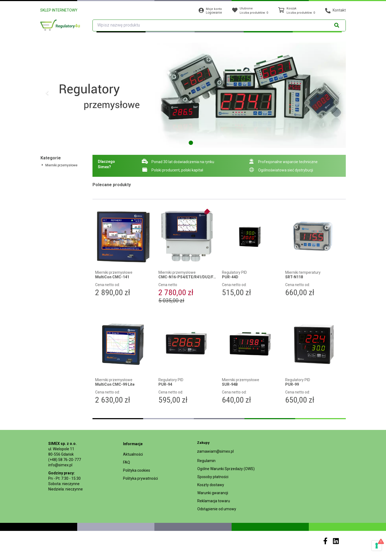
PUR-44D (230, 277)
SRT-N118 (294, 277)
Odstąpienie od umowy (216, 509)
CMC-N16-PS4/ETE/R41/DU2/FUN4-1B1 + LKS (187, 277)
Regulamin (206, 461)
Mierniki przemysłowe (61, 165)
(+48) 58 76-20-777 (64, 460)
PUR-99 (292, 384)
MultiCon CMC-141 (112, 277)
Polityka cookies (136, 470)
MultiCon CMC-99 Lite (115, 384)
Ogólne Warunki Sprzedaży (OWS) (226, 469)
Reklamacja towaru (213, 501)
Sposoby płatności (212, 477)
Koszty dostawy (210, 485)
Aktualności (133, 454)
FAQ (126, 462)
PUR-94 (165, 384)
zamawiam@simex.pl (215, 451)
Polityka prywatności (140, 478)
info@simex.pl (60, 465)
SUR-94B (230, 384)
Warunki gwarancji (212, 493)
